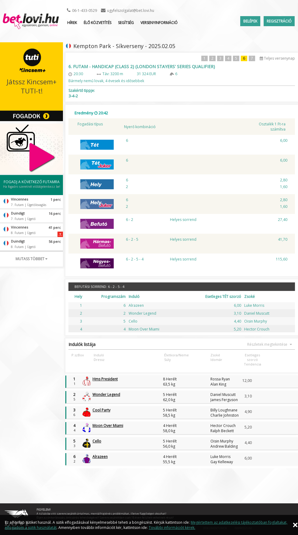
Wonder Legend (106, 394)
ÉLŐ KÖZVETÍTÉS (97, 22)
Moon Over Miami (107, 425)
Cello (96, 441)
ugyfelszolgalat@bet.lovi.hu (130, 10)
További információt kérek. (172, 527)
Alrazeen (100, 456)
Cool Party (101, 410)
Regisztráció (279, 21)
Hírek (72, 22)
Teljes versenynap (277, 58)
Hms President (105, 379)
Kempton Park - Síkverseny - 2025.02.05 (124, 46)
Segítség (126, 22)
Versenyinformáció (159, 22)
